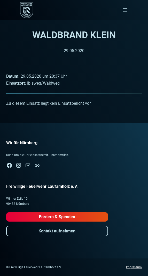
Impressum (134, 267)
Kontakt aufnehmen (56, 231)
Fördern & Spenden (57, 216)
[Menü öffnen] (125, 10)
